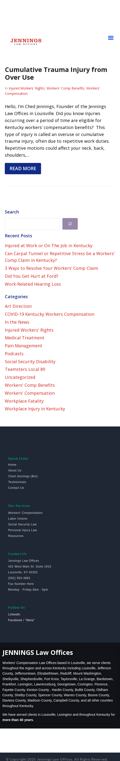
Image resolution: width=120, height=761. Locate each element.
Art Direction (18, 306)
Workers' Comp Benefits (65, 88)
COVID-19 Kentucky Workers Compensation (49, 314)
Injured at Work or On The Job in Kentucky (48, 245)
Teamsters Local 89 (25, 369)
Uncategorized (20, 377)
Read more (23, 168)
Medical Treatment (24, 338)
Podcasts (14, 353)
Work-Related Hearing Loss (33, 284)
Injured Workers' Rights (27, 88)
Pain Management (23, 345)
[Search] (70, 224)
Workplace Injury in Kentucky (35, 409)
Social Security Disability (30, 361)
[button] (110, 37)
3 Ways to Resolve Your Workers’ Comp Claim (51, 268)
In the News (17, 322)
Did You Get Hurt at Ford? (31, 276)
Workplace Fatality (24, 401)
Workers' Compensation (30, 393)
